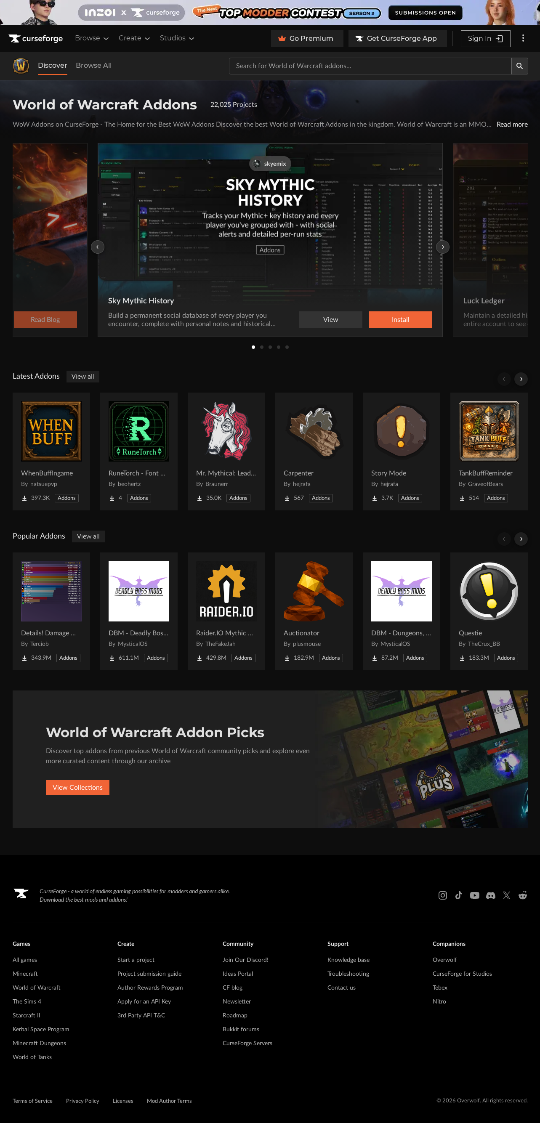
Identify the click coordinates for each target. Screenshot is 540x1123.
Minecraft (25, 974)
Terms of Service (33, 1101)
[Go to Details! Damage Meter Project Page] (51, 611)
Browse (92, 38)
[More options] (523, 38)
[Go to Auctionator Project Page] (314, 611)
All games (25, 960)
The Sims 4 (27, 1002)
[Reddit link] (523, 895)
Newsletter (237, 1002)
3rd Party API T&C (141, 1016)
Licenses (123, 1101)
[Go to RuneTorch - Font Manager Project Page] (139, 451)
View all (83, 376)
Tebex (440, 988)
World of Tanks (32, 1057)
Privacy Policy (82, 1101)
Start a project (135, 960)
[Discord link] (491, 895)
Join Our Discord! (246, 960)
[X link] (507, 895)
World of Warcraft (37, 988)
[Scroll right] (521, 379)
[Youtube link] (475, 895)
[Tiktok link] (459, 895)
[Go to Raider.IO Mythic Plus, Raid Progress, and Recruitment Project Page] (226, 611)
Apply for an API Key (144, 1002)
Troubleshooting (348, 974)
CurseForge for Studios (462, 974)
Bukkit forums (241, 1030)
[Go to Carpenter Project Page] (314, 451)
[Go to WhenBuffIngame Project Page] (51, 451)
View (330, 319)
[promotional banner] (270, 12)
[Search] (519, 66)
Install (401, 319)
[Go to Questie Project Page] (489, 611)
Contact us (341, 988)
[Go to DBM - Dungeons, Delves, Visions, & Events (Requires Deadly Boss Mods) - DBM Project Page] (401, 611)
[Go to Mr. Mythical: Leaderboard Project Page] (226, 451)
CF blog (232, 988)
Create (135, 38)
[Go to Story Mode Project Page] (401, 451)
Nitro (439, 1002)
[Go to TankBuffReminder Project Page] (489, 451)
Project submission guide (149, 974)
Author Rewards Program (150, 988)
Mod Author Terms (169, 1101)
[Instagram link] (443, 895)
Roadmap (235, 1016)
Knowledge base (348, 960)
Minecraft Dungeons (39, 1043)
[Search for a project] (370, 66)
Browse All (94, 65)
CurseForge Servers (247, 1043)
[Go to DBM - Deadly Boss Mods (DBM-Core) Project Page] (139, 611)
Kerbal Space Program (41, 1030)
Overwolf (445, 960)
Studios (178, 38)
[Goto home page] (36, 39)
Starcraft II (26, 1016)
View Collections (78, 787)
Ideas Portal (238, 974)
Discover (52, 65)
